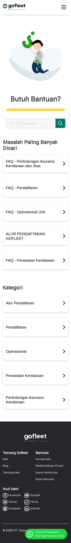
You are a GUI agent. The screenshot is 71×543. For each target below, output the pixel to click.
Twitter (10, 502)
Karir (5, 459)
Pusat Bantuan (45, 479)
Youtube (32, 495)
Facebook (11, 495)
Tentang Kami (11, 472)
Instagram (12, 508)
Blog (5, 466)
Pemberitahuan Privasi (49, 466)
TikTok (31, 502)
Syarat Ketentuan (47, 472)
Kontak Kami (43, 459)
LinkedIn (32, 508)
